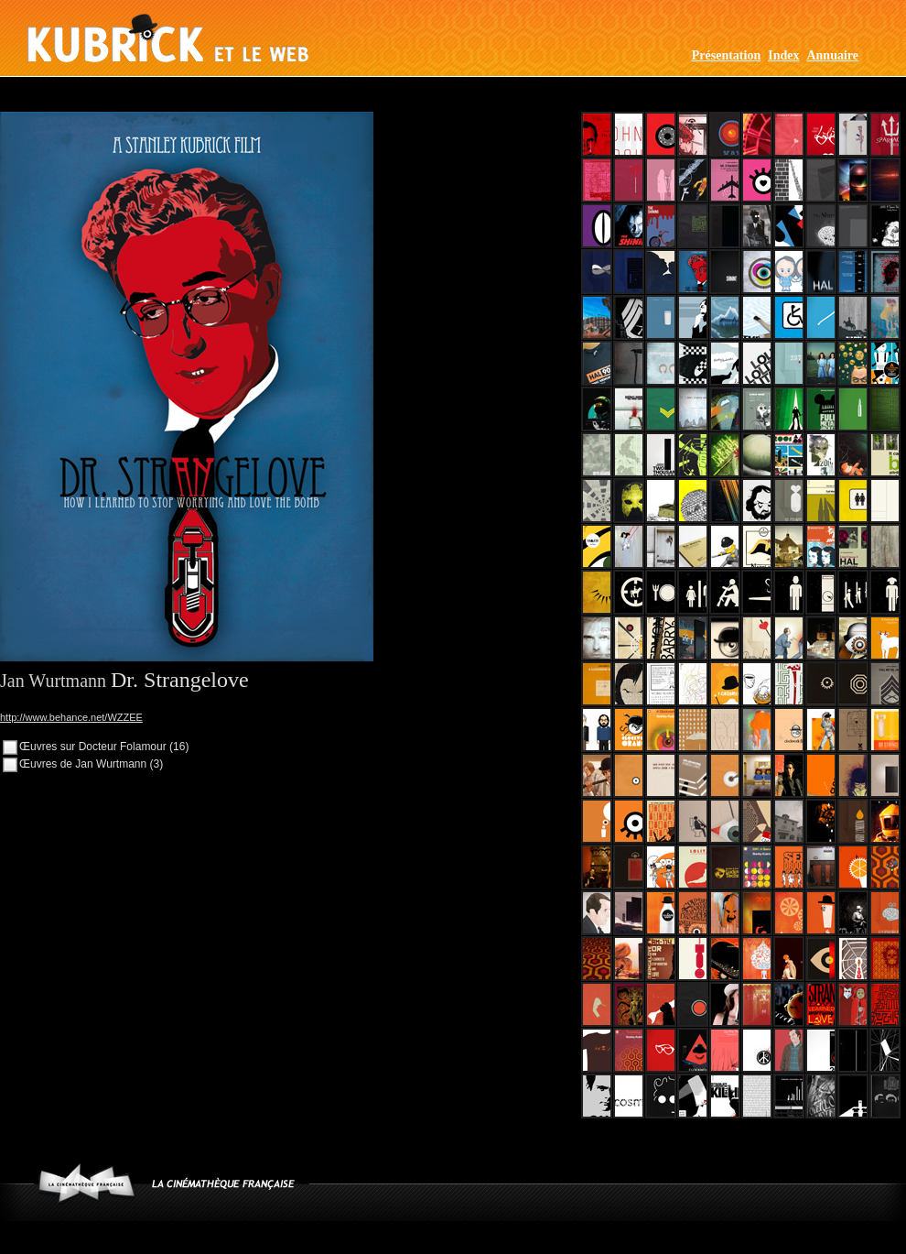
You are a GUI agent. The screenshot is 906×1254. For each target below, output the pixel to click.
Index (783, 55)
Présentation (726, 55)
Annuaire (832, 55)
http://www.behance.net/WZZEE (71, 717)
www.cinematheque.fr (86, 1183)
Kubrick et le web (167, 38)
